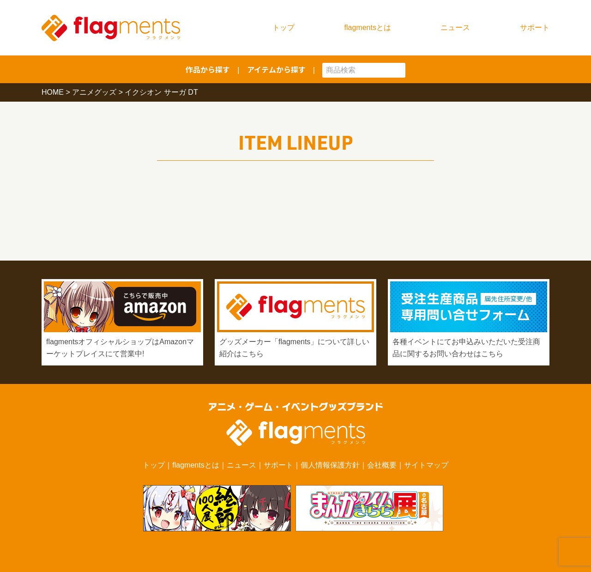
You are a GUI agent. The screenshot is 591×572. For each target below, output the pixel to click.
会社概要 (382, 465)
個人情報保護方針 (330, 465)
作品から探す (208, 69)
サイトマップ (426, 465)
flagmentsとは (367, 27)
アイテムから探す (276, 69)
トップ (283, 27)
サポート (534, 27)
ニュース (455, 27)
